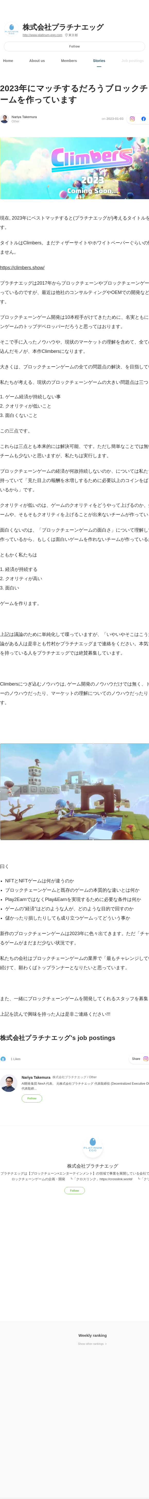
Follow (74, 46)
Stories (99, 61)
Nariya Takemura (24, 117)
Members (69, 61)
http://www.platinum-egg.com (42, 35)
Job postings (132, 61)
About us (37, 61)
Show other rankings (92, 1343)
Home (8, 61)
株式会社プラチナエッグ (63, 27)
